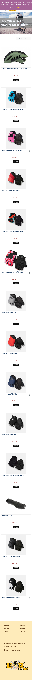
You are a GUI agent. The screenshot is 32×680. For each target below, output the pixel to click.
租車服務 (6, 628)
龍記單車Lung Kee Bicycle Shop (15, 643)
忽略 (20, 7)
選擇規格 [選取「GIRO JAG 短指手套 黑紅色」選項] (16, 364)
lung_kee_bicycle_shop (13, 650)
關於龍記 (6, 632)
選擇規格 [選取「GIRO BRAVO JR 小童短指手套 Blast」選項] (16, 242)
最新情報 (22, 628)
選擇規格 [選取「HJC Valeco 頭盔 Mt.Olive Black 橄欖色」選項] (16, 80)
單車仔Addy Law (11, 646)
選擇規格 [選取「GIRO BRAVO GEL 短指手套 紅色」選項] (16, 202)
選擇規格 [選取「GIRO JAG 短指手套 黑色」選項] (16, 445)
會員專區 (22, 625)
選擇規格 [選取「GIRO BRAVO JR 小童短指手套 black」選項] (16, 486)
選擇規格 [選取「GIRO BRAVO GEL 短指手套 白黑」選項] (16, 608)
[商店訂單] (23, 38)
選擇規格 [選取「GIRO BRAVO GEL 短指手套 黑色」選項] (16, 567)
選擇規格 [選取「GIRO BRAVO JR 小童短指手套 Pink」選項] (16, 161)
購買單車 (6, 625)
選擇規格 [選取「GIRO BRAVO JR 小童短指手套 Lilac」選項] (16, 283)
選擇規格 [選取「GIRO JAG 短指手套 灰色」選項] (16, 323)
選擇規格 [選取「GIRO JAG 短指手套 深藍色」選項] (16, 405)
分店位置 (22, 632)
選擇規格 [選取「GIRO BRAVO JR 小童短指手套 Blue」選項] (16, 120)
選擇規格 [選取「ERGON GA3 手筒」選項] (16, 527)
